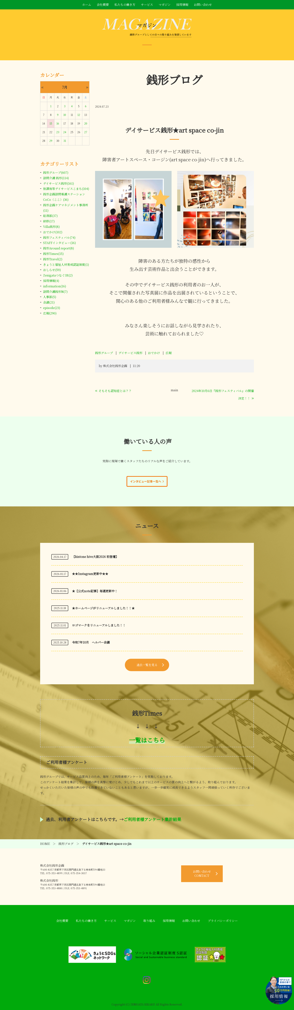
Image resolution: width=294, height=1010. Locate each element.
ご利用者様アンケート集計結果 (152, 819)
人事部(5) (49, 297)
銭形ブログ (66, 844)
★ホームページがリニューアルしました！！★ (103, 608)
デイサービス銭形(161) (58, 183)
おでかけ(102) (52, 232)
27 (85, 132)
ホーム (86, 4)
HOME (45, 844)
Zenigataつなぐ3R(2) (58, 275)
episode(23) (51, 308)
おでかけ (154, 353)
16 (57, 123)
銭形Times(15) (53, 254)
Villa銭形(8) (51, 226)
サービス (147, 4)
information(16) (54, 286)
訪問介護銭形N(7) (55, 291)
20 (85, 123)
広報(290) (50, 313)
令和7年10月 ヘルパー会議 (91, 642)
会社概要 (103, 4)
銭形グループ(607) (55, 172)
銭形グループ (104, 353)
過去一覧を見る (147, 665)
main (174, 390)
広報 (169, 353)
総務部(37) (50, 216)
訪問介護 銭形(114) (56, 178)
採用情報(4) (51, 281)
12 (78, 115)
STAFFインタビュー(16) (59, 243)
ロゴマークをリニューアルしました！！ (99, 625)
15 (51, 123)
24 (64, 132)
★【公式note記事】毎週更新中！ (95, 591)
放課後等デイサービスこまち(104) (66, 189)
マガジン (165, 4)
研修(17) (49, 221)
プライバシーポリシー (223, 921)
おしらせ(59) (52, 270)
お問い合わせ (203, 4)
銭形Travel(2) (52, 259)
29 (50, 141)
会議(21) (49, 302)
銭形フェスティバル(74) (59, 237)
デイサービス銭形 (130, 353)
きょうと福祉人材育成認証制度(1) (66, 264)
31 (64, 141)
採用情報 (182, 4)
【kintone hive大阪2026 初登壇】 (95, 556)
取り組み (149, 921)
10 (64, 115)
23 (57, 132)
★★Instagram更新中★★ (90, 574)
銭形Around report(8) (58, 248)
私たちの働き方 (124, 4)
